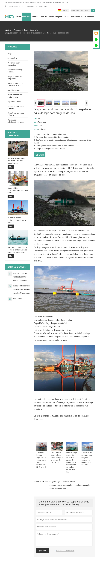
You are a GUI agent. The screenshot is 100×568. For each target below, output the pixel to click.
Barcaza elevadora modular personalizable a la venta (17, 220)
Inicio (18, 17)
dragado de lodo (69, 482)
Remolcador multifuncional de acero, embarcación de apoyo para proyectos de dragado (17, 250)
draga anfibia (12, 58)
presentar (42, 551)
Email (40, 154)
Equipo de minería (31, 30)
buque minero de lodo (58, 489)
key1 (36, 118)
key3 (36, 126)
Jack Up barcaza (14, 90)
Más (10, 167)
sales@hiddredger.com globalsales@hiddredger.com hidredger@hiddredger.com (36, 2)
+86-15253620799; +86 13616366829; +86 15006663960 (27, 6)
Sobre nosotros (87, 17)
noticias (35, 17)
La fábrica (49, 17)
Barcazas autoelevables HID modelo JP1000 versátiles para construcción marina (16, 160)
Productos (26, 17)
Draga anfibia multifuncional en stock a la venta (18, 190)
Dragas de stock (61, 17)
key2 (36, 122)
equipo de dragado (83, 485)
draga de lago (55, 482)
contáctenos (75, 17)
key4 (36, 129)
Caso (42, 17)
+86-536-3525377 (19, 298)
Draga (10, 54)
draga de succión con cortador (61, 485)
